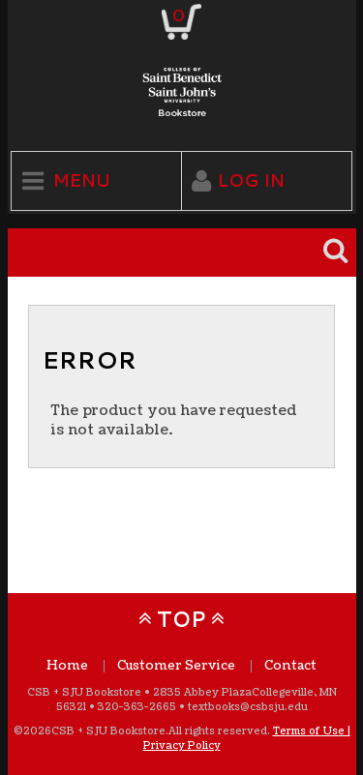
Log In (251, 180)
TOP (181, 619)
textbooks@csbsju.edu (248, 707)
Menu (81, 180)
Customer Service (176, 666)
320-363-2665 (137, 707)
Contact (290, 666)
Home (67, 666)
